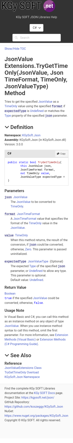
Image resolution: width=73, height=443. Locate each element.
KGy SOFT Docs (44, 393)
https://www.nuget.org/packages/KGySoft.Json (36, 415)
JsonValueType (38, 261)
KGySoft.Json (31, 135)
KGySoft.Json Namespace (22, 377)
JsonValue (45, 101)
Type (8, 115)
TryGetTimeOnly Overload (22, 372)
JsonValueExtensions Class (23, 368)
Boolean (10, 293)
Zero (28, 249)
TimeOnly (11, 106)
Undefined (37, 111)
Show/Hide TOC (15, 48)
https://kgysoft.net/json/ (37, 397)
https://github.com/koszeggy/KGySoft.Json (34, 406)
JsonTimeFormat (28, 214)
